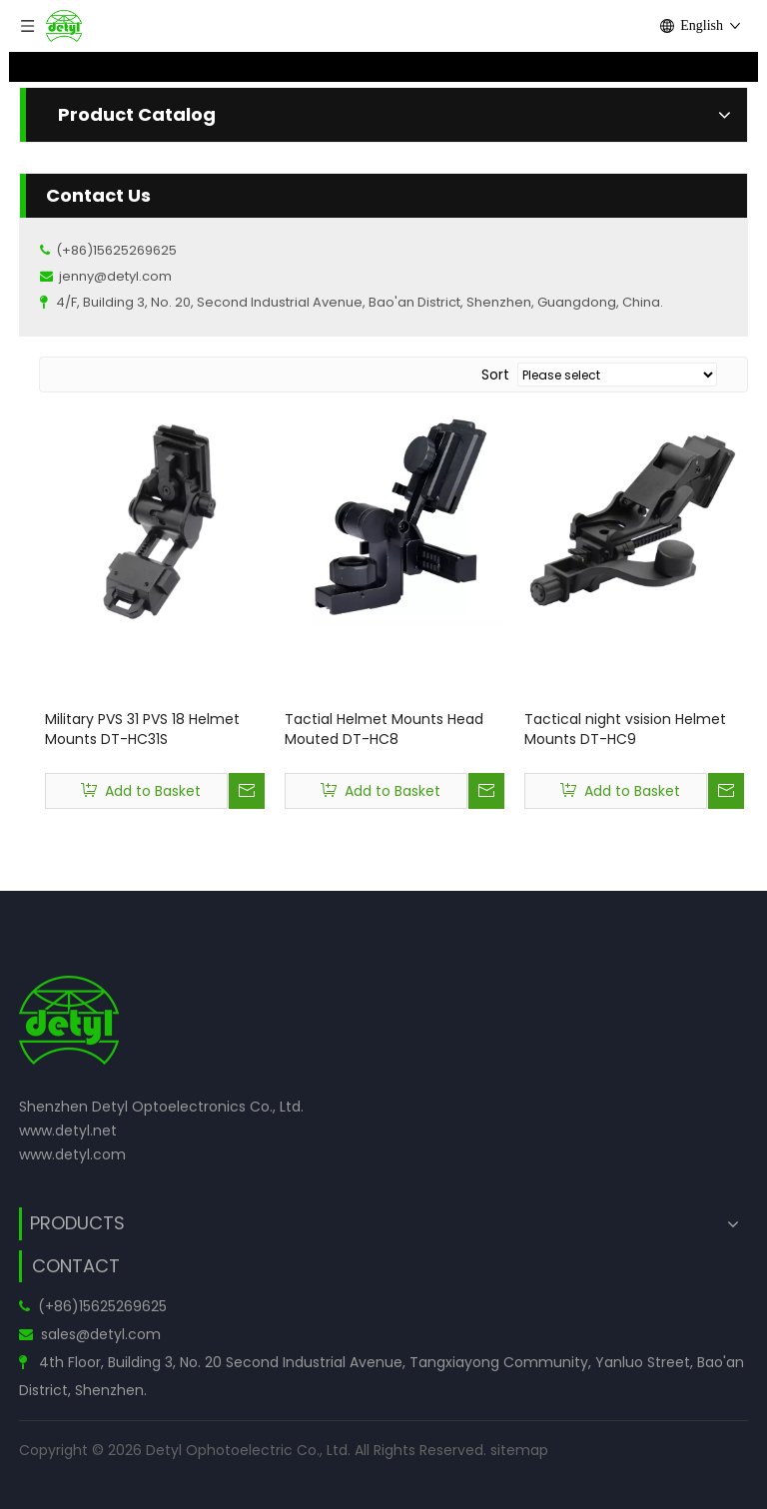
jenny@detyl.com (115, 276)
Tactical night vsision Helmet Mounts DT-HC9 (625, 729)
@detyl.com (118, 1334)
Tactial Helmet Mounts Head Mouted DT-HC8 (384, 729)
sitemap (519, 1450)
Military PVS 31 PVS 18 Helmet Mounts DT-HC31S (142, 729)
